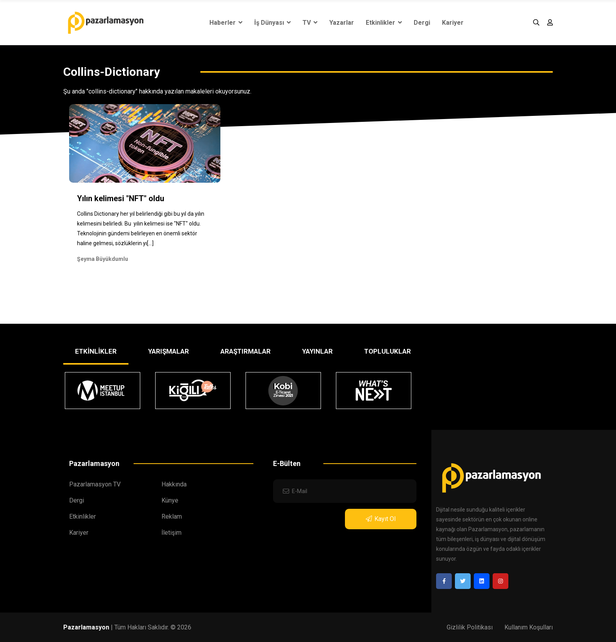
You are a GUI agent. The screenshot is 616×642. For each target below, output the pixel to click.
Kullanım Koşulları (528, 627)
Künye (169, 500)
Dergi (422, 22)
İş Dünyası (272, 22)
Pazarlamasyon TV (95, 484)
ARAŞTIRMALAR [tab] (245, 351)
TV (309, 22)
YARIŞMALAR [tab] (168, 351)
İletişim (171, 532)
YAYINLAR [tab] (317, 351)
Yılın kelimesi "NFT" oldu (120, 198)
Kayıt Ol (381, 519)
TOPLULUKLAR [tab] (387, 351)
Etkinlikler (384, 22)
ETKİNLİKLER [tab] (96, 351)
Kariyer (453, 22)
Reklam (171, 516)
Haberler (225, 22)
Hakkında (174, 484)
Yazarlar (341, 22)
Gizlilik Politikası (470, 627)
